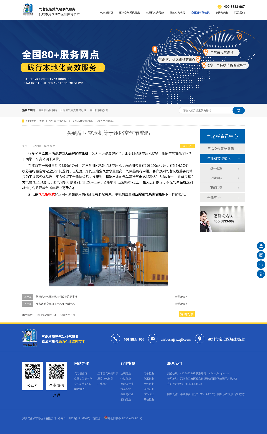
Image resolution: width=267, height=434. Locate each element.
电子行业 (149, 373)
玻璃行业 (149, 389)
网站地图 (79, 389)
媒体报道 (216, 168)
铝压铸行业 (127, 394)
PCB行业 (149, 394)
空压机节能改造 (99, 110)
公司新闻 (216, 178)
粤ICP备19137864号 (79, 418)
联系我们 (239, 12)
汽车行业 (126, 389)
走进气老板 (221, 12)
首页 (42, 121)
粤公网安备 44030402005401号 (123, 418)
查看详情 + (181, 296)
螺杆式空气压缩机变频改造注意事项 (57, 296)
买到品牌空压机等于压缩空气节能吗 (92, 121)
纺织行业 (126, 373)
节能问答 (216, 187)
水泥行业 (149, 384)
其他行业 (149, 399)
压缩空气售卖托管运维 (73, 110)
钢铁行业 (126, 378)
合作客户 (214, 198)
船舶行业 (126, 399)
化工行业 (149, 378)
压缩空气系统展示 (129, 12)
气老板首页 (106, 12)
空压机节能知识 (200, 12)
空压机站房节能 (155, 12)
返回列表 (187, 146)
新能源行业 (127, 384)
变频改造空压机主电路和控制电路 (55, 303)
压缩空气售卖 (177, 12)
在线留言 (102, 384)
